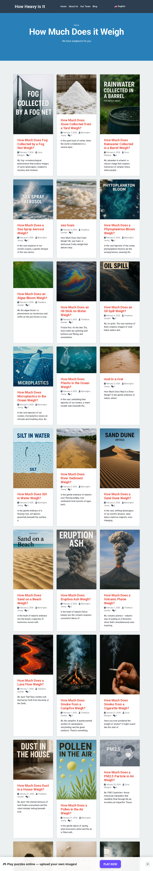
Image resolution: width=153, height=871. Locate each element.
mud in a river (113, 379)
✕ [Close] (148, 864)
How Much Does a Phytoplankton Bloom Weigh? (119, 229)
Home (64, 6)
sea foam (67, 225)
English (119, 6)
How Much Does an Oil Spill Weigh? (118, 309)
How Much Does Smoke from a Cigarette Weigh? (116, 704)
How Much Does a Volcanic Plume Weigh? (117, 599)
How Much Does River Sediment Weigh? (72, 478)
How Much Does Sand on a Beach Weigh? (29, 599)
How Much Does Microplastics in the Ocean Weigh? (31, 396)
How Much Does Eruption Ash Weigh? (76, 597)
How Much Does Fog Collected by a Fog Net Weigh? (32, 144)
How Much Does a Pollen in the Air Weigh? (74, 809)
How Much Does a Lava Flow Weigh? (30, 682)
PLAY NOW (110, 864)
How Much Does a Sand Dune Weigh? (117, 496)
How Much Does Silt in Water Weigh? (32, 496)
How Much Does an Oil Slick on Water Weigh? (75, 311)
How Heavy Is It (30, 6)
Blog (95, 6)
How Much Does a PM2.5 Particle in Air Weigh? (119, 776)
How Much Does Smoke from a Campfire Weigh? (73, 704)
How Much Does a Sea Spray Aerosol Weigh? (30, 229)
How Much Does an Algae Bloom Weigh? (32, 296)
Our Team (85, 6)
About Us (73, 6)
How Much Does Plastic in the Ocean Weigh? (75, 383)
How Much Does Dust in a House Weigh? (33, 787)
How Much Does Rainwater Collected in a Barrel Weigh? (118, 144)
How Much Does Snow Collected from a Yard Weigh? (76, 124)
